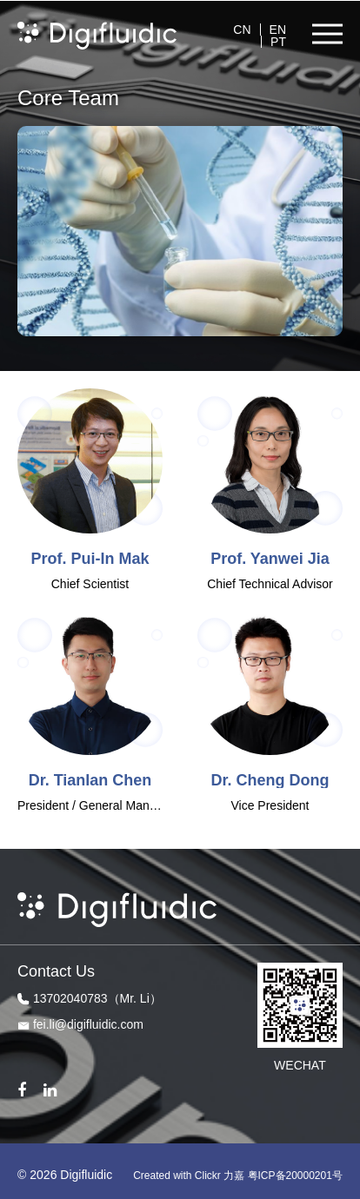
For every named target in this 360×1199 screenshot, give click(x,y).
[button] (327, 33)
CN (241, 29)
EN (278, 29)
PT (278, 42)
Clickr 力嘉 (219, 1175)
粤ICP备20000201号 (295, 1175)
